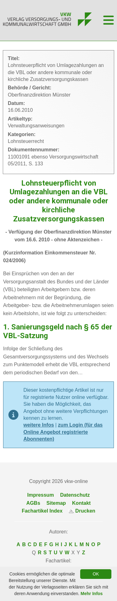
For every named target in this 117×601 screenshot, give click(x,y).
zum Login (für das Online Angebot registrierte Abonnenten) (63, 432)
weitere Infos (38, 425)
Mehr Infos (91, 593)
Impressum (40, 495)
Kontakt (81, 503)
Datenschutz (75, 495)
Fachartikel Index (42, 510)
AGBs (33, 503)
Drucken (82, 510)
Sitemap (56, 503)
